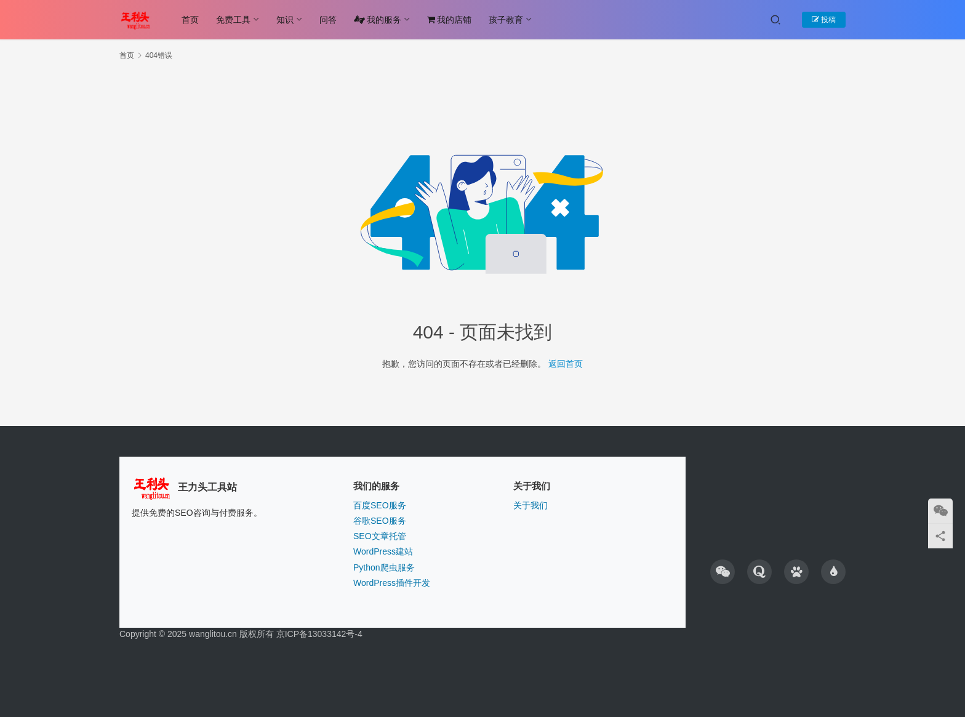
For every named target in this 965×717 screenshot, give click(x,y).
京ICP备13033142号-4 (319, 634)
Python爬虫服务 (384, 567)
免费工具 (233, 20)
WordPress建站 (383, 551)
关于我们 (530, 505)
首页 (190, 20)
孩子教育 (506, 20)
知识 (285, 20)
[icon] (722, 571)
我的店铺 (449, 19)
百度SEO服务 (379, 505)
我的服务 (377, 19)
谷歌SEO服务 (379, 521)
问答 (328, 20)
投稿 (824, 19)
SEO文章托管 (379, 536)
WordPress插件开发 (391, 583)
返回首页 (565, 364)
